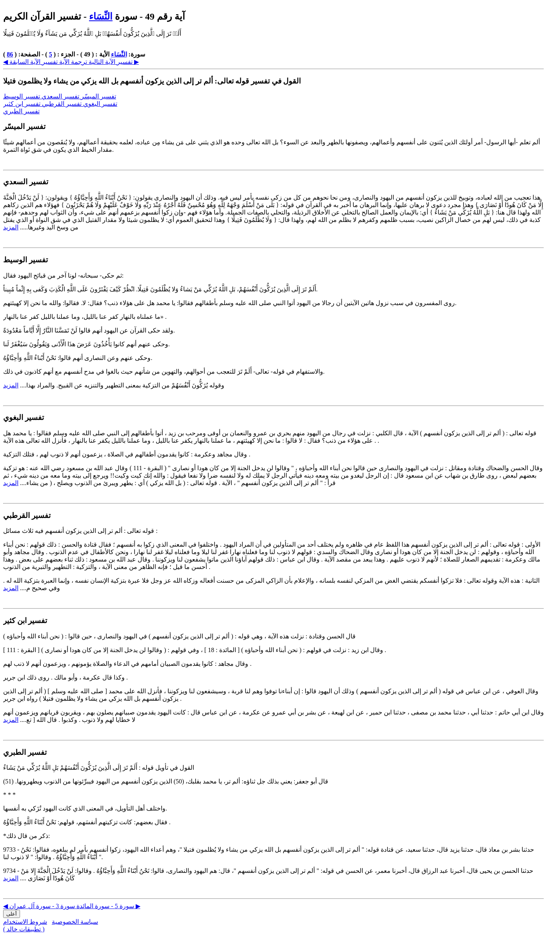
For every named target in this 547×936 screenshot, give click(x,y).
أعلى (11, 914)
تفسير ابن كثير (22, 103)
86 (10, 54)
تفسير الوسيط (22, 96)
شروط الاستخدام (25, 921)
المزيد (10, 227)
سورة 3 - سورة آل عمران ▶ (74, 906)
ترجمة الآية (72, 61)
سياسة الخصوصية (75, 921)
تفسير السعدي (61, 96)
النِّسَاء (101, 16)
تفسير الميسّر (98, 96)
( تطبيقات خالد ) (24, 929)
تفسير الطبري (21, 111)
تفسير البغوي (100, 103)
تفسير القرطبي (62, 103)
